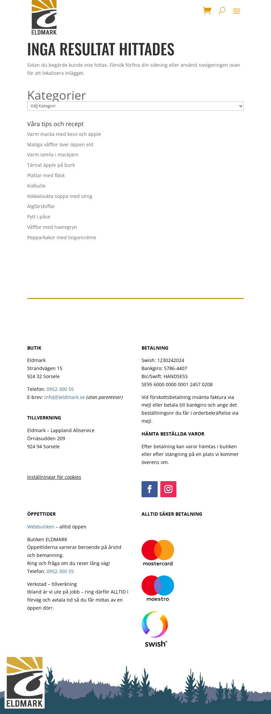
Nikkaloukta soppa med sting (59, 196)
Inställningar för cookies (54, 477)
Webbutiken (40, 526)
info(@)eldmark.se (64, 397)
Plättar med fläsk (46, 175)
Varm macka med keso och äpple (64, 134)
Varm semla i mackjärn (52, 154)
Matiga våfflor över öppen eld (60, 144)
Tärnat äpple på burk (51, 165)
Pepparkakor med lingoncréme (61, 237)
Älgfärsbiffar (41, 206)
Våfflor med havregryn (52, 227)
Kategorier (56, 95)
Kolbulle (36, 186)
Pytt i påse (38, 216)
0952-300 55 (60, 389)
